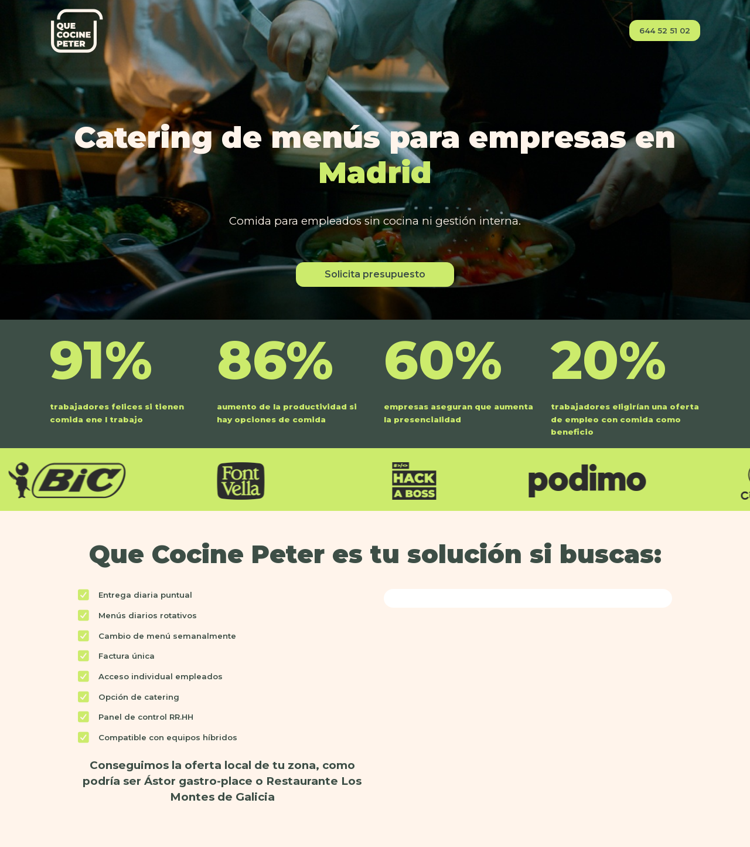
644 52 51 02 (664, 30)
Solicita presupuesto (375, 274)
